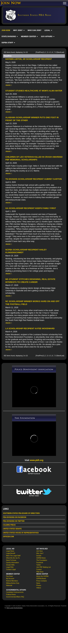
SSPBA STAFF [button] (8, 42)
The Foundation (41, 560)
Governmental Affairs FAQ (15, 597)
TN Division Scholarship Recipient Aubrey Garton (33, 179)
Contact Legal (11, 569)
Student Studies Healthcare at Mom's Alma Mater (33, 91)
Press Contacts (41, 581)
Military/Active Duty (12, 583)
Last (62, 52)
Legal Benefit (10, 553)
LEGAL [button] (48, 30)
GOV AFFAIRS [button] (47, 36)
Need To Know (11, 560)
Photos (38, 585)
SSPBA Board (41, 578)
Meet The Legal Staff (13, 556)
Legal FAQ (9, 567)
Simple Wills (10, 565)
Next (58, 52)
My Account (10, 578)
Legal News (10, 551)
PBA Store (39, 572)
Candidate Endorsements (15, 592)
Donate (38, 556)
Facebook (39, 562)
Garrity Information (12, 562)
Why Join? (40, 553)
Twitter (38, 565)
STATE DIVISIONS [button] (10, 36)
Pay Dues (9, 576)
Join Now (39, 551)
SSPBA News (41, 558)
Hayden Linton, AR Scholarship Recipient (28, 59)
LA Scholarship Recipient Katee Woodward (30, 328)
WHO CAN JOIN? (34, 30)
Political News (11, 594)
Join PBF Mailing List (43, 567)
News (38, 583)
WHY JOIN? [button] (19, 30)
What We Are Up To (13, 558)
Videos (38, 588)
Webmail (9, 585)
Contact (39, 569)
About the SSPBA (42, 576)
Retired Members (12, 581)
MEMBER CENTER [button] (29, 36)
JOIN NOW (6, 30)
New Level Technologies (15, 608)
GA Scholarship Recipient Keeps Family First (30, 208)
